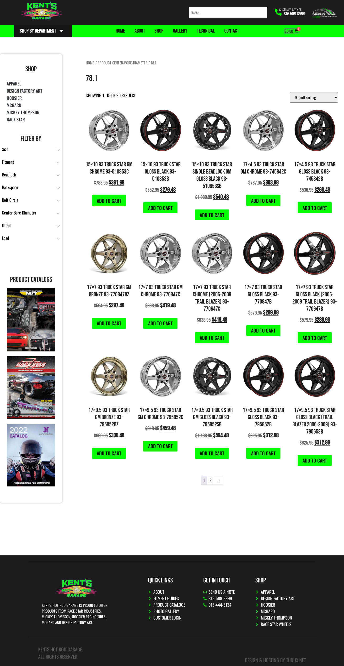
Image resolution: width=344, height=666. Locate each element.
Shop (159, 31)
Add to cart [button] (109, 200)
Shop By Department (42, 31)
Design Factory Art (24, 91)
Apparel (14, 83)
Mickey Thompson (23, 112)
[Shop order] (314, 97)
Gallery (180, 31)
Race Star (16, 119)
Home (120, 31)
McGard (14, 105)
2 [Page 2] (211, 480)
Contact (231, 31)
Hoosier (14, 98)
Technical (206, 31)
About (139, 31)
